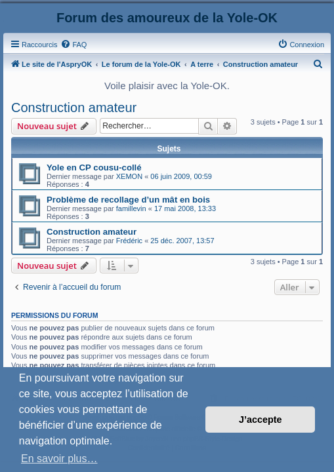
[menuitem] (73, 44)
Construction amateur (73, 107)
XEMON (129, 176)
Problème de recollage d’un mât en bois (128, 200)
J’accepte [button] (260, 419)
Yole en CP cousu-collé (94, 167)
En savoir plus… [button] (59, 458)
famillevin (131, 208)
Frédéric (129, 241)
